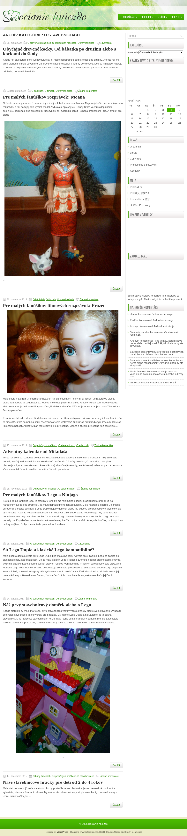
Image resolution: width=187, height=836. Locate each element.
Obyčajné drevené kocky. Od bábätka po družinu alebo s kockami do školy (59, 51)
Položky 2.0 (139, 193)
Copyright (135, 158)
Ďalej (116, 80)
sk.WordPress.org (140, 205)
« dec (140, 131)
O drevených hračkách (39, 43)
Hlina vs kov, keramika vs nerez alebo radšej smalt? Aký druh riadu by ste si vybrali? (156, 343)
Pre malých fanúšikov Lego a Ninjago (40, 494)
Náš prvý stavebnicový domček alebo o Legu (47, 604)
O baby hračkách (41, 776)
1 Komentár (106, 43)
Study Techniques (133, 832)
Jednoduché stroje (162, 314)
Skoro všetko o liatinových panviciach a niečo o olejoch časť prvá (156, 353)
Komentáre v (140, 199)
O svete (178, 16)
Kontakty (135, 170)
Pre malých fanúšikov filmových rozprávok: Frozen (54, 305)
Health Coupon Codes (109, 832)
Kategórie (133, 52)
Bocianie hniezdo (98, 823)
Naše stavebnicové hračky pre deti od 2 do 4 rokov (53, 782)
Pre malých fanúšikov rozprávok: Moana (44, 96)
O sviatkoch (82, 445)
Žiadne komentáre (87, 91)
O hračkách (131, 16)
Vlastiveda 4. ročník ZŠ (163, 382)
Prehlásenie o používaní (143, 164)
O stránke (135, 146)
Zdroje (133, 152)
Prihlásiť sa (136, 187)
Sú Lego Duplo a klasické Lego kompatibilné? (48, 549)
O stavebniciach (86, 43)
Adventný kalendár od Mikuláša (35, 451)
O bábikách (37, 91)
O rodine (148, 16)
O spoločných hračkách (64, 43)
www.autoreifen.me (89, 832)
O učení (163, 16)
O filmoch (50, 91)
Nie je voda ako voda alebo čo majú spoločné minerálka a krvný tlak (156, 374)
